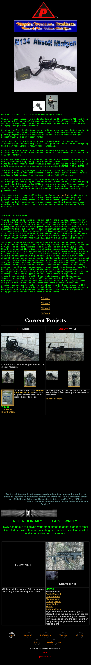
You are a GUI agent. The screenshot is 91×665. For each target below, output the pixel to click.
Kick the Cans (8, 412)
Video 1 (45, 298)
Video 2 (45, 303)
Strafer (49, 606)
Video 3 (45, 308)
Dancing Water (53, 601)
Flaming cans (52, 599)
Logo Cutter (52, 604)
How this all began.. (54, 399)
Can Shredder (53, 596)
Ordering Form (53, 609)
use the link (63, 195)
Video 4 (45, 313)
